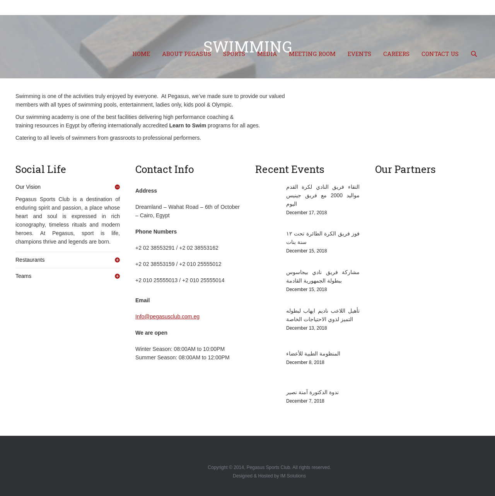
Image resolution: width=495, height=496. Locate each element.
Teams (23, 276)
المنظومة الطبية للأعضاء (313, 353)
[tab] (67, 187)
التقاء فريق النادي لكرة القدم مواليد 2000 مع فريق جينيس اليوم (323, 195)
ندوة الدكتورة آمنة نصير (312, 392)
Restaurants (29, 260)
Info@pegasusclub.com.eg (167, 316)
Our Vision (28, 187)
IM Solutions (293, 476)
